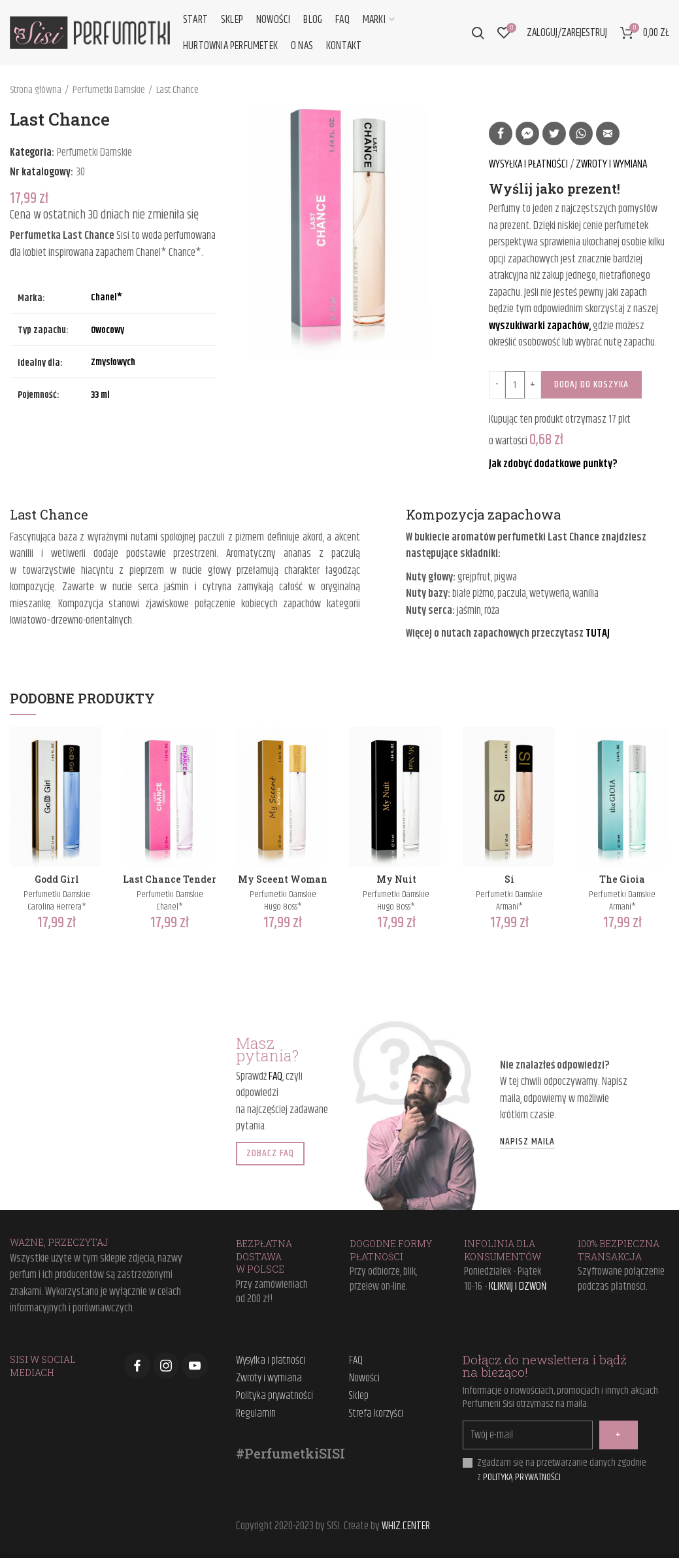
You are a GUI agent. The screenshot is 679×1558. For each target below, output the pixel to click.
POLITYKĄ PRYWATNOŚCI (522, 1477)
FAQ (275, 1076)
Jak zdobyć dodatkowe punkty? (553, 463)
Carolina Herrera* (56, 907)
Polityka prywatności (274, 1396)
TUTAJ (598, 633)
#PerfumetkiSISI (290, 1453)
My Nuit (396, 879)
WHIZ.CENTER (406, 1525)
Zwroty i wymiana (269, 1379)
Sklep (359, 1396)
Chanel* (106, 297)
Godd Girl (57, 879)
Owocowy (107, 330)
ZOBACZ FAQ (270, 1153)
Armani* (509, 907)
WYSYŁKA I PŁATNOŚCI (529, 164)
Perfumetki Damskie (109, 90)
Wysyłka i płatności (270, 1361)
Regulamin (256, 1414)
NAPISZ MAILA (527, 1142)
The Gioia (622, 879)
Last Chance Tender (169, 879)
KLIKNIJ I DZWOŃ (518, 1286)
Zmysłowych (113, 362)
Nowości (364, 1379)
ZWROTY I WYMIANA (611, 164)
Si (509, 879)
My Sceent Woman (282, 879)
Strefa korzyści (376, 1414)
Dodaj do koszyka (591, 384)
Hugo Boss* (283, 907)
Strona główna (35, 90)
